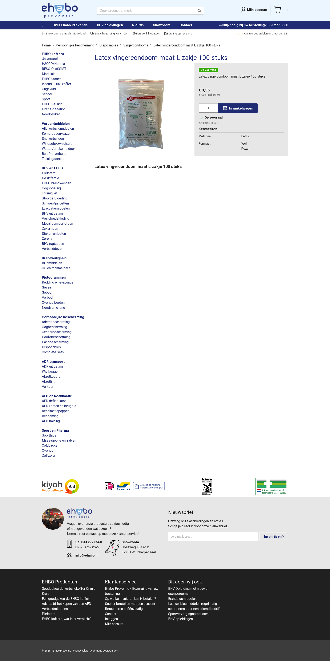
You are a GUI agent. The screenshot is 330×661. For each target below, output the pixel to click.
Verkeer (47, 387)
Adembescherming (56, 322)
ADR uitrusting (52, 366)
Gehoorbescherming (57, 332)
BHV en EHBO (52, 168)
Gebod (47, 292)
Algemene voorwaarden (104, 650)
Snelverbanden (53, 139)
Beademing (50, 416)
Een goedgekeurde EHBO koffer (65, 599)
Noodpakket (51, 114)
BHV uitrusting (52, 213)
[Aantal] (208, 108)
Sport (46, 99)
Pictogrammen (54, 278)
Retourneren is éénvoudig (124, 609)
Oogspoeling (51, 188)
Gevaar (47, 287)
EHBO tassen (51, 79)
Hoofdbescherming (56, 337)
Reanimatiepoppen (55, 411)
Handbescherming (55, 342)
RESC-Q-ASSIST (54, 69)
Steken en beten (54, 234)
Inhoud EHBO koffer (56, 84)
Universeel (50, 59)
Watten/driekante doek (59, 149)
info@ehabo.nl (86, 555)
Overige (47, 451)
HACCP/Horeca (53, 64)
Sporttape (49, 435)
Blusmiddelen (52, 263)
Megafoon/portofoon (57, 224)
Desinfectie (50, 178)
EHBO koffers (53, 54)
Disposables (51, 347)
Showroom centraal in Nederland (64, 33)
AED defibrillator (54, 401)
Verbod (47, 297)
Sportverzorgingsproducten (188, 614)
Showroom (161, 25)
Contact (186, 25)
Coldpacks (49, 445)
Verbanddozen (52, 249)
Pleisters (49, 173)
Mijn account (114, 624)
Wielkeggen (50, 371)
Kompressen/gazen (56, 134)
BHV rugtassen (53, 244)
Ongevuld (49, 89)
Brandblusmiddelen (182, 599)
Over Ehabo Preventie (70, 25)
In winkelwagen (237, 108)
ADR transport (53, 362)
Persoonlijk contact (146, 33)
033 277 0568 (277, 25)
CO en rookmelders (56, 268)
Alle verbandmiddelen (58, 129)
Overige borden (53, 303)
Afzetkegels (51, 377)
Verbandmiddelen (56, 124)
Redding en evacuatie (57, 282)
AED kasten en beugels (59, 406)
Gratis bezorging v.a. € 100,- (109, 33)
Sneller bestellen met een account (130, 604)
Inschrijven (274, 536)
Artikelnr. (204, 122)
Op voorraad (208, 70)
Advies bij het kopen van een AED (66, 604)
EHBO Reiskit (52, 104)
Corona (47, 239)
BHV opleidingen (110, 25)
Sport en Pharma (55, 431)
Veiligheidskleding (55, 218)
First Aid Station (53, 109)
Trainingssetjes (53, 159)
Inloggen (111, 619)
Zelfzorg (48, 456)
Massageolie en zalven (59, 440)
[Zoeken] (150, 11)
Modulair (48, 74)
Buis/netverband (54, 154)
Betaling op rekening (178, 33)
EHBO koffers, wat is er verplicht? (67, 619)
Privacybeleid (80, 650)
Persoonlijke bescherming (63, 317)
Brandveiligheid (54, 258)
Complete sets (53, 352)
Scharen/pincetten (55, 203)
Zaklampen (50, 229)
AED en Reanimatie (57, 396)
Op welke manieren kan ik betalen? (130, 599)
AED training (51, 421)
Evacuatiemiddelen (56, 208)
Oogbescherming (54, 327)
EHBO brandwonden (56, 183)
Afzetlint (48, 382)
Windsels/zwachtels (57, 144)
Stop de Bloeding (54, 198)
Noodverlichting (53, 308)
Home (47, 25)
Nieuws (138, 25)
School (47, 94)
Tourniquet (49, 193)
